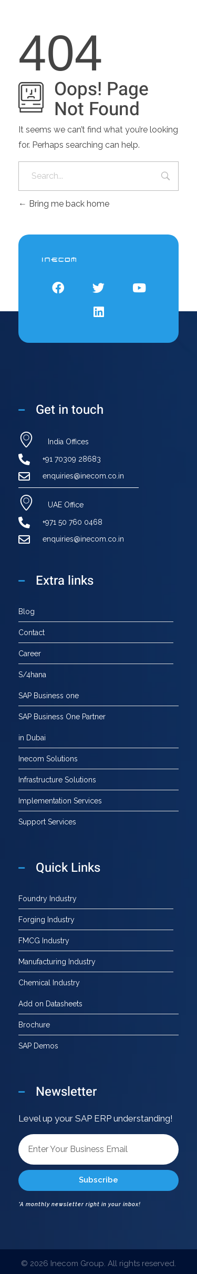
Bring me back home (63, 204)
